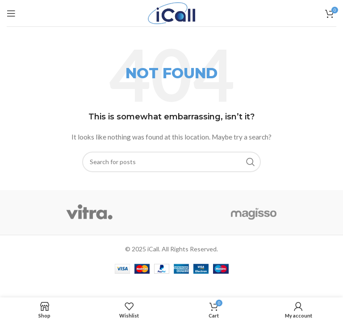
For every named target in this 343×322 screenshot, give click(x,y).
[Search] (171, 162)
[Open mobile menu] (11, 13)
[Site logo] (172, 12)
